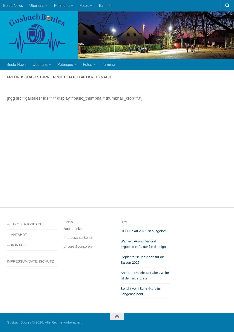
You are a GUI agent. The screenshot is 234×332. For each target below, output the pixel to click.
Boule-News (13, 6)
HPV (123, 222)
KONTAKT (19, 245)
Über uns (36, 6)
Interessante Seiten (78, 237)
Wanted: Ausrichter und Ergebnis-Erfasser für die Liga (143, 244)
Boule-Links (73, 229)
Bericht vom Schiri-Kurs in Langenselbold (140, 291)
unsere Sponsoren (78, 246)
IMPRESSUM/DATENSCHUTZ (30, 261)
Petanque (62, 6)
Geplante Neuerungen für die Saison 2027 (142, 259)
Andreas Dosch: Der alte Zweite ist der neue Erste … (144, 275)
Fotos (84, 6)
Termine (105, 6)
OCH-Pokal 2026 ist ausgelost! (143, 231)
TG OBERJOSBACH (27, 224)
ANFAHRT (19, 234)
